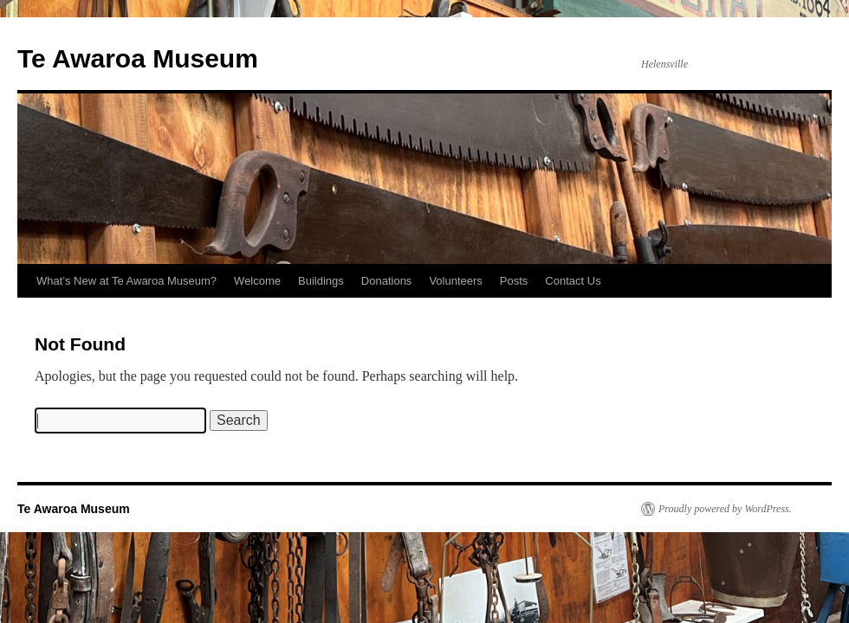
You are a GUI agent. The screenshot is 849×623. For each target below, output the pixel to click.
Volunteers (455, 280)
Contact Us (572, 280)
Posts (514, 280)
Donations (386, 280)
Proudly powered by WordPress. (725, 509)
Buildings (321, 280)
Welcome (257, 280)
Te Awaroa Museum (137, 58)
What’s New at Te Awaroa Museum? (126, 280)
